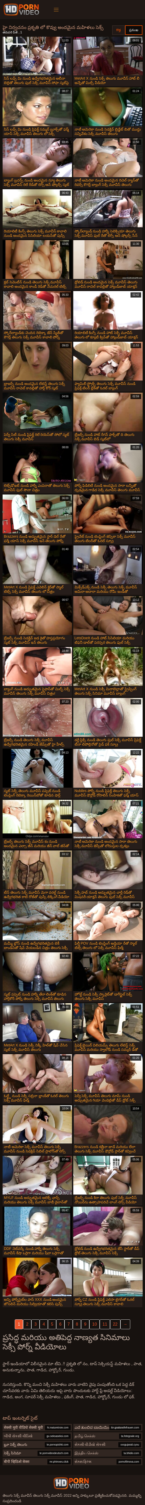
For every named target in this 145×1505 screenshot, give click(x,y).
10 (94, 1324)
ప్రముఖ (133, 30)
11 (105, 1324)
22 (115, 1324)
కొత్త (118, 30)
